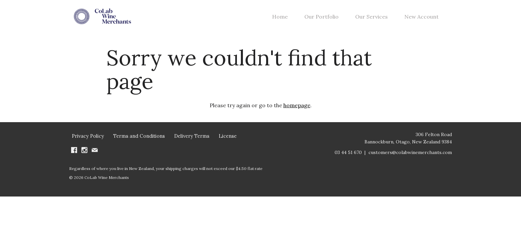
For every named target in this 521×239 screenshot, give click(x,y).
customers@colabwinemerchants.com (410, 161)
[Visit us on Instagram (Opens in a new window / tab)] (84, 159)
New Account (421, 21)
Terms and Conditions (139, 145)
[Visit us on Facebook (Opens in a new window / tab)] (74, 159)
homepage (296, 114)
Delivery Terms (191, 145)
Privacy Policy (88, 145)
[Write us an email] (95, 159)
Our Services (371, 21)
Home (280, 21)
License (228, 145)
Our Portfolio (321, 21)
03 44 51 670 (348, 161)
